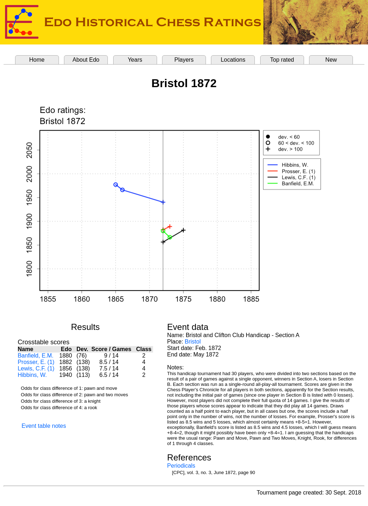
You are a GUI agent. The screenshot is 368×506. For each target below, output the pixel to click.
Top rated (282, 60)
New (331, 60)
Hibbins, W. (32, 375)
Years (135, 60)
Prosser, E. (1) (36, 362)
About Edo (86, 60)
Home (37, 60)
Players (183, 60)
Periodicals (181, 466)
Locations (233, 60)
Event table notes (44, 426)
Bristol (193, 342)
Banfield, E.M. (36, 356)
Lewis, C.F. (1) (36, 368)
